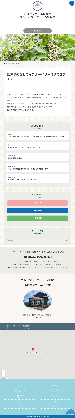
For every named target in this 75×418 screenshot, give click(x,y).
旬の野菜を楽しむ (19, 396)
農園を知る (55, 386)
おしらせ (38, 203)
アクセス (55, 402)
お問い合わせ (55, 406)
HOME (20, 386)
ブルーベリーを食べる (20, 390)
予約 (20, 406)
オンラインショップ (55, 396)
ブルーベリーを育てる (55, 390)
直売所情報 (38, 210)
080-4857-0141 (38, 257)
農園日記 (38, 218)
